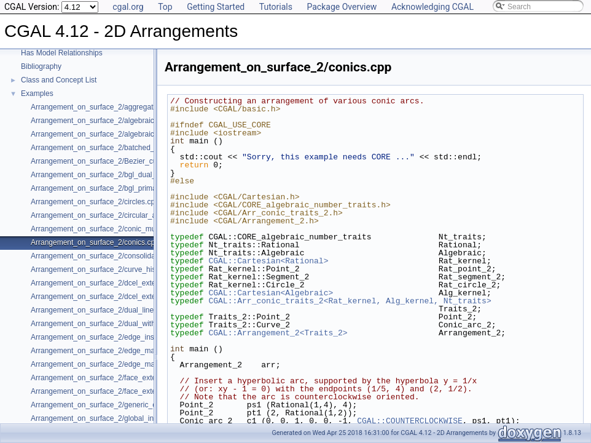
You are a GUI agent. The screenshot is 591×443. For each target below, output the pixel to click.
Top (165, 7)
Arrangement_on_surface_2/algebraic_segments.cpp (117, 134)
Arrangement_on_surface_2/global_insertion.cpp (110, 418)
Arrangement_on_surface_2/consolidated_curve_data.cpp (125, 256)
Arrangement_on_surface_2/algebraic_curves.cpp (112, 120)
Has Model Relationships (62, 53)
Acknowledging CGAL (432, 7)
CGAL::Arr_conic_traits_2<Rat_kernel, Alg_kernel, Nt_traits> (349, 300)
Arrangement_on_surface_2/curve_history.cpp (106, 269)
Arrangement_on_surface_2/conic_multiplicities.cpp (115, 229)
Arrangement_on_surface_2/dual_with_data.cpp (109, 323)
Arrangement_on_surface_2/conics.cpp (95, 242)
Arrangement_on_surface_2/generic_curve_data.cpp (117, 405)
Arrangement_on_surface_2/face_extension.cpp (109, 377)
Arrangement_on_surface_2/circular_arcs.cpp (105, 215)
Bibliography (41, 66)
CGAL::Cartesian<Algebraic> (270, 292)
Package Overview (342, 7)
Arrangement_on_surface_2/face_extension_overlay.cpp (123, 391)
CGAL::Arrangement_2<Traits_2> (277, 332)
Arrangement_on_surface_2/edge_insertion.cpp (109, 337)
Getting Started (216, 7)
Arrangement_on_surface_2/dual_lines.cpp (101, 310)
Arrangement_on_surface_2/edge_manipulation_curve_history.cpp (139, 364)
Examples (37, 93)
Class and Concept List (58, 80)
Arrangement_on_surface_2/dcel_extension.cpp (109, 283)
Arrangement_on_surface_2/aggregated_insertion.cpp (119, 107)
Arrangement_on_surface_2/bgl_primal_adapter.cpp (116, 188)
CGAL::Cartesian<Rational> (268, 260)
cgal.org (127, 7)
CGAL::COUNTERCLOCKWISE (410, 420)
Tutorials (275, 7)
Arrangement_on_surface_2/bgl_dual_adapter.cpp (113, 174)
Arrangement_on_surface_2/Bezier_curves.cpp (108, 161)
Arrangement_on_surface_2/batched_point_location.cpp (122, 147)
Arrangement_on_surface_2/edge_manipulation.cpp (115, 350)
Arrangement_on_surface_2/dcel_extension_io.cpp (114, 296)
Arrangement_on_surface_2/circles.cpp (95, 202)
